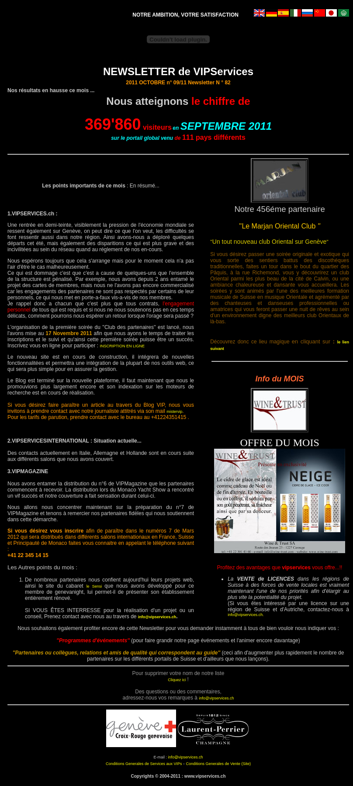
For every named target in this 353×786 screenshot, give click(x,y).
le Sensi (96, 586)
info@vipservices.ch (157, 617)
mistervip (174, 411)
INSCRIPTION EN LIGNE (122, 346)
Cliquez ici (177, 680)
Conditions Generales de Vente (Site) (218, 764)
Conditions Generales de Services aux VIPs (144, 764)
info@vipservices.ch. (246, 615)
